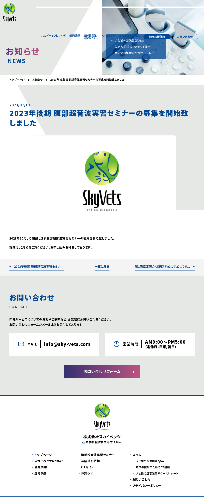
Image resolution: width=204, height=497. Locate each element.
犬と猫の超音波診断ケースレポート (157, 473)
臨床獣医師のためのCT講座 (153, 467)
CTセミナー (108, 7)
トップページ (43, 454)
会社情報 (40, 467)
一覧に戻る (102, 266)
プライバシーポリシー (147, 485)
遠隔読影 (74, 7)
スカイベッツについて (53, 7)
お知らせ (124, 7)
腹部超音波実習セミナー (91, 7)
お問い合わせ (185, 7)
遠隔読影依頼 (157, 7)
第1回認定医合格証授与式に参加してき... (162, 266)
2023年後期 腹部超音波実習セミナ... (39, 266)
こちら (24, 247)
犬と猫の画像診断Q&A (150, 461)
